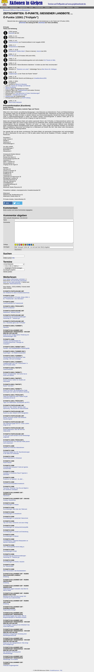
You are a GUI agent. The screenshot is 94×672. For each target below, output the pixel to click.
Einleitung (6, 577)
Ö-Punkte (13, 10)
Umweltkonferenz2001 (40, 78)
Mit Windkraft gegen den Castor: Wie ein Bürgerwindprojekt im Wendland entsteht (14, 616)
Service (76, 7)
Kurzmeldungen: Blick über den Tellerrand (15, 509)
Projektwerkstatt (22, 90)
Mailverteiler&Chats (15, 283)
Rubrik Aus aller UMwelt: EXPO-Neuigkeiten (15, 413)
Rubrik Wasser (7, 462)
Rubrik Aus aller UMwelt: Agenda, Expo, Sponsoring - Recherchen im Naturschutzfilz (15, 407)
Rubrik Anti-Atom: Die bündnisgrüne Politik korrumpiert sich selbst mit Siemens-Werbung (16, 391)
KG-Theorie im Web (49, 60)
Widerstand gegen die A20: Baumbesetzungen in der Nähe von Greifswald (16, 452)
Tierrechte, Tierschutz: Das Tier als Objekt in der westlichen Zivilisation (15, 488)
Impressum (6, 495)
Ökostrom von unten (23, 69)
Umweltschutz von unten (20, 95)
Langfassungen (13, 73)
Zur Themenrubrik (8, 566)
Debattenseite (9, 96)
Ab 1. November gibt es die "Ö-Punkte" (14, 323)
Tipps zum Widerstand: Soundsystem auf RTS (16, 402)
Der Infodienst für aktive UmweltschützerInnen (16, 292)
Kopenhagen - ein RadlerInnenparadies (14, 353)
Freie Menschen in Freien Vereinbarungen (27, 93)
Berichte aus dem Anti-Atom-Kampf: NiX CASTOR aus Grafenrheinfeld (14, 597)
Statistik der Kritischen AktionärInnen (13, 447)
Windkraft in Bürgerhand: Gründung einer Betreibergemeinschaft (15, 634)
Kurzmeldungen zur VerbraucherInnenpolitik (15, 527)
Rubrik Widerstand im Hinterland (12, 458)
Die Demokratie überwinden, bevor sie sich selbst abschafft (15, 281)
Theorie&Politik (39, 7)
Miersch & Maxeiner (21, 84)
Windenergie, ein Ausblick (10, 659)
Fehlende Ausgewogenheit (10, 665)
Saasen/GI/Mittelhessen (58, 7)
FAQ (61, 670)
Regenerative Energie (9, 610)
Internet (39, 51)
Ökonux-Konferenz (10, 87)
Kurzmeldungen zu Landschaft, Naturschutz (15, 518)
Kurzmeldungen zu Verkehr (11, 504)
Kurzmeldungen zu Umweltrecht (12, 513)
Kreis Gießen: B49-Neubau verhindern (14, 279)
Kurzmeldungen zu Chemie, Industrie (13, 562)
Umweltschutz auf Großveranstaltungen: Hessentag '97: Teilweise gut (14, 556)
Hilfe (13, 258)
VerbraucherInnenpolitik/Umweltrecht (13, 483)
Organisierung (23, 7)
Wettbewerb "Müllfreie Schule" (11, 312)
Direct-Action (4, 7)
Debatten (47, 7)
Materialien (70, 7)
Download (23, 22)
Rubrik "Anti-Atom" (8, 386)
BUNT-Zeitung (26, 98)
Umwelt (31, 7)
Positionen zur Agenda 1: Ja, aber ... (13, 479)
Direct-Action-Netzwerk (15, 102)
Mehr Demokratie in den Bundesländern (14, 571)
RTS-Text (11, 55)
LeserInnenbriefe (13, 42)
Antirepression (14, 7)
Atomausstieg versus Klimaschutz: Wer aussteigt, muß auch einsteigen (14, 358)
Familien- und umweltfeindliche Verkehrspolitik (16, 348)
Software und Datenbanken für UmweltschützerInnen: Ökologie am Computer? (13, 342)
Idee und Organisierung (23, 10)
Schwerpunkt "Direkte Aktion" (17, 51)
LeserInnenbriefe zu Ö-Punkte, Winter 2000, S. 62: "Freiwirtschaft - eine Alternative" (16, 298)
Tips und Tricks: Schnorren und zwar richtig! (15, 522)
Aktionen (7, 89)
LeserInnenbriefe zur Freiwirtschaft (13, 303)
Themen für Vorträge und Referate (20, 86)
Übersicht (6, 327)
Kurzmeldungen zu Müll (10, 551)
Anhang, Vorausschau (9, 500)
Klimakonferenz (13, 46)
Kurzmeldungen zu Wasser (11, 536)
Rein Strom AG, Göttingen (49, 69)
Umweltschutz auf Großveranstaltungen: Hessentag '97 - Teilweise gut (14, 317)
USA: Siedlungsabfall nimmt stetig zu (13, 546)
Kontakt (52, 670)
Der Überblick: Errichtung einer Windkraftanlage (12, 652)
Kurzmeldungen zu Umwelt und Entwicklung (15, 531)
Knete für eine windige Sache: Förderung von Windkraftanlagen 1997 (16, 335)
